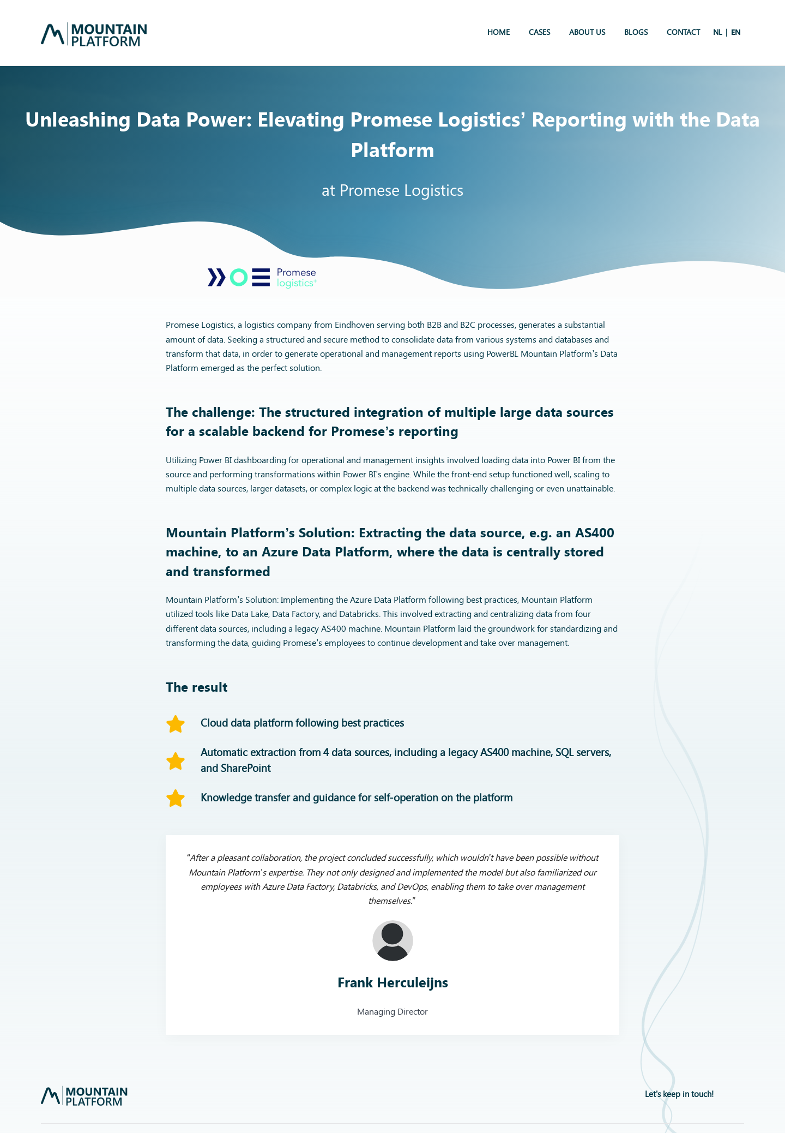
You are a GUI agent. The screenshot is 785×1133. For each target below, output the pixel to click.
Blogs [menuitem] (636, 32)
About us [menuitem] (587, 32)
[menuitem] (717, 32)
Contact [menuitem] (683, 32)
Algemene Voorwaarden (700, 1079)
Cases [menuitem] (539, 32)
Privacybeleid (615, 1079)
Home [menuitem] (498, 32)
